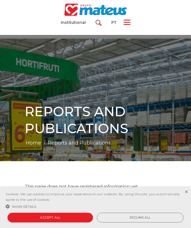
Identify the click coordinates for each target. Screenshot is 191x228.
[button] (95, 206)
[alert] (95, 207)
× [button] (186, 192)
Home (33, 143)
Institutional (73, 22)
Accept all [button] (50, 217)
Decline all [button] (140, 217)
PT (114, 22)
